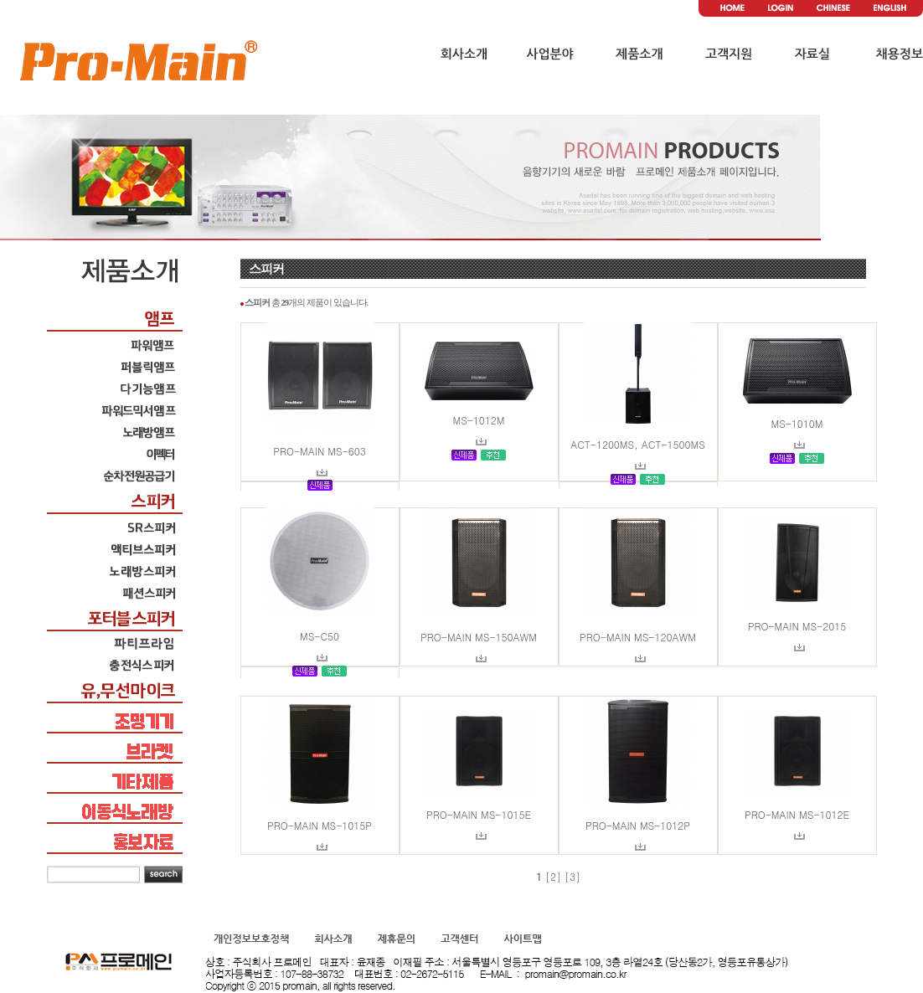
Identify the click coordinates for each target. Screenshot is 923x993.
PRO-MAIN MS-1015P (319, 825)
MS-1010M (796, 423)
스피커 (266, 268)
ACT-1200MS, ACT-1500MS (637, 444)
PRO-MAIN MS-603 (319, 451)
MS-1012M (478, 420)
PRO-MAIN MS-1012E (797, 814)
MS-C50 (319, 636)
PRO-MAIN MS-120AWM (638, 637)
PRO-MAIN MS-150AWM (478, 637)
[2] (553, 876)
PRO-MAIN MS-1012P (637, 825)
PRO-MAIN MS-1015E (478, 814)
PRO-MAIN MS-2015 (797, 626)
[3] (572, 876)
